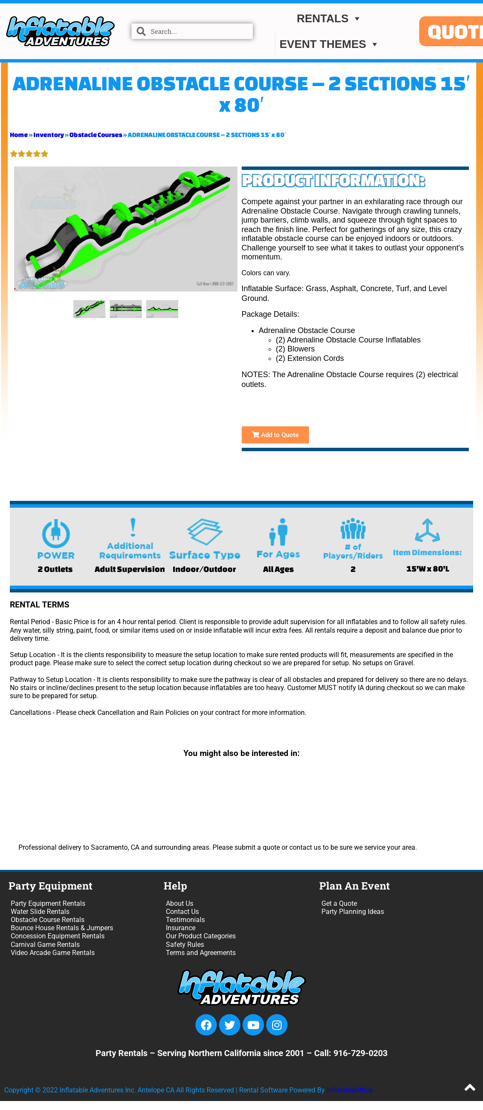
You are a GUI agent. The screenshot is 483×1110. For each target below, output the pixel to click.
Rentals (329, 18)
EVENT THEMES (329, 44)
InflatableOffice (349, 1090)
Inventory (48, 134)
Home (19, 134)
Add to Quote (275, 435)
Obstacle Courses (95, 134)
